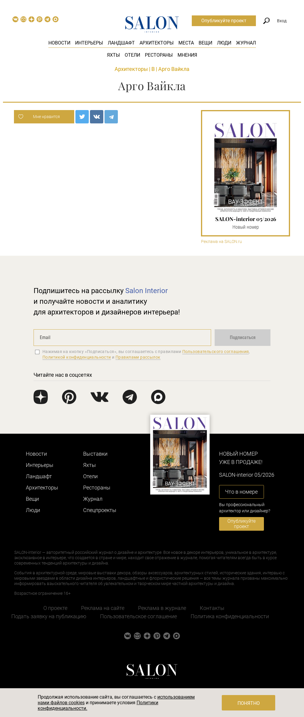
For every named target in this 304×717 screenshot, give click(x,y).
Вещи (205, 43)
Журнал (246, 43)
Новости (59, 43)
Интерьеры (89, 43)
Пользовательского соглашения (215, 351)
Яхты (113, 55)
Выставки (95, 454)
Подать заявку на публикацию (48, 616)
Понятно (249, 703)
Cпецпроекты (99, 510)
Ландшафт (121, 43)
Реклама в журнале (162, 608)
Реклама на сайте (102, 608)
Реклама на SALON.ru (221, 241)
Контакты (212, 608)
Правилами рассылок (138, 357)
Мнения (187, 55)
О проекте (55, 608)
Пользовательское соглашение (138, 616)
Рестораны (159, 55)
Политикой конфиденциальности (76, 357)
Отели (132, 55)
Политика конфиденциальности (230, 616)
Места (186, 43)
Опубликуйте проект (223, 20)
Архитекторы (157, 43)
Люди (224, 43)
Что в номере (241, 492)
